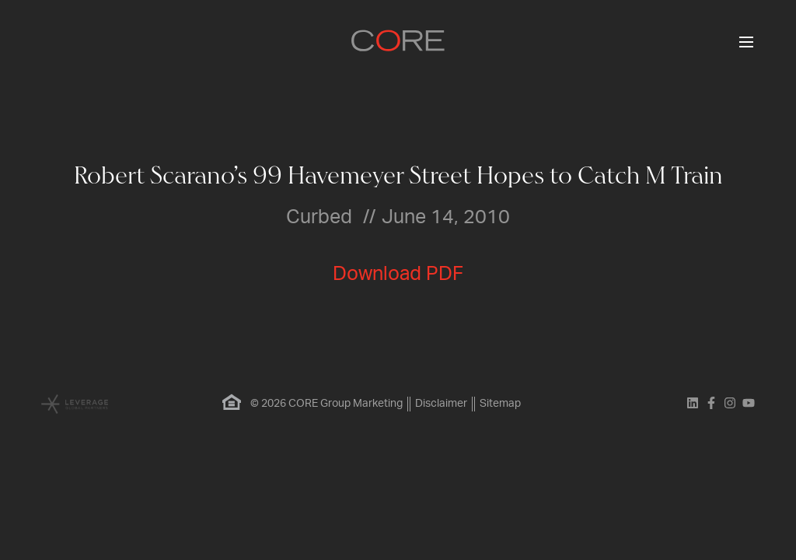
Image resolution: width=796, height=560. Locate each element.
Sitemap (500, 403)
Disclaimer (441, 403)
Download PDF (398, 274)
